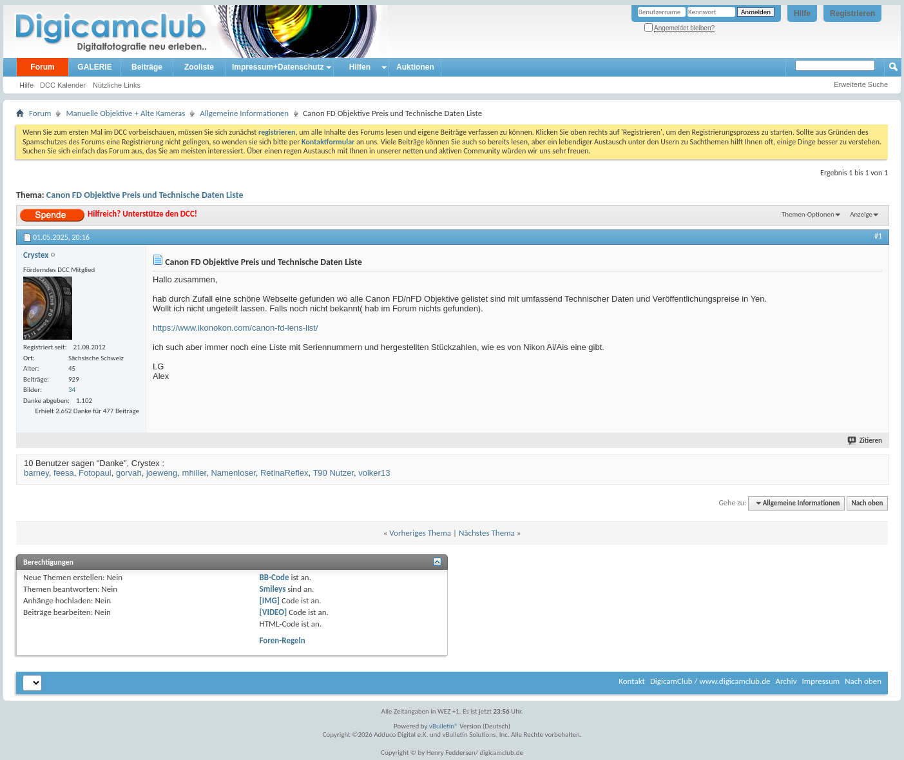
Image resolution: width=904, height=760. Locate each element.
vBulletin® (443, 726)
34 (71, 389)
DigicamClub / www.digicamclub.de (710, 681)
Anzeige (861, 214)
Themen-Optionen (808, 214)
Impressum (821, 681)
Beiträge (146, 67)
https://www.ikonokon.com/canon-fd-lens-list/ (235, 328)
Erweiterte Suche (861, 84)
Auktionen (415, 67)
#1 (878, 235)
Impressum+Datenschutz (277, 67)
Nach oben (867, 503)
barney (36, 473)
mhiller (194, 473)
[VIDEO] (273, 612)
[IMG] (270, 600)
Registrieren (852, 13)
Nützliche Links (116, 85)
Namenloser (233, 473)
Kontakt (632, 681)
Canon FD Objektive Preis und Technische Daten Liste (145, 195)
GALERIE (94, 67)
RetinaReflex (284, 473)
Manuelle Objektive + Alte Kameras (125, 113)
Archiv (785, 681)
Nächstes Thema (487, 533)
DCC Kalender (63, 85)
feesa (63, 473)
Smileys (273, 589)
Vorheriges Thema (420, 533)
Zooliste (199, 67)
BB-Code (274, 577)
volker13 (374, 473)
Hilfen (359, 67)
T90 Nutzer (333, 473)
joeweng (161, 473)
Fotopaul (95, 473)
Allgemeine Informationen (244, 113)
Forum (42, 67)
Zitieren (865, 440)
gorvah (129, 473)
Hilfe (802, 13)
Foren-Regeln (282, 640)
